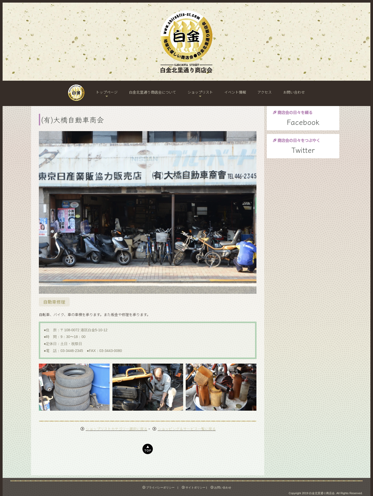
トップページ (107, 92)
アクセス (264, 92)
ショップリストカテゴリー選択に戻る (116, 428)
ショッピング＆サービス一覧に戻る (187, 428)
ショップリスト (200, 92)
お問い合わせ (294, 92)
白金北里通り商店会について (152, 92)
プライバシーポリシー (158, 487)
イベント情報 (235, 92)
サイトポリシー (193, 487)
